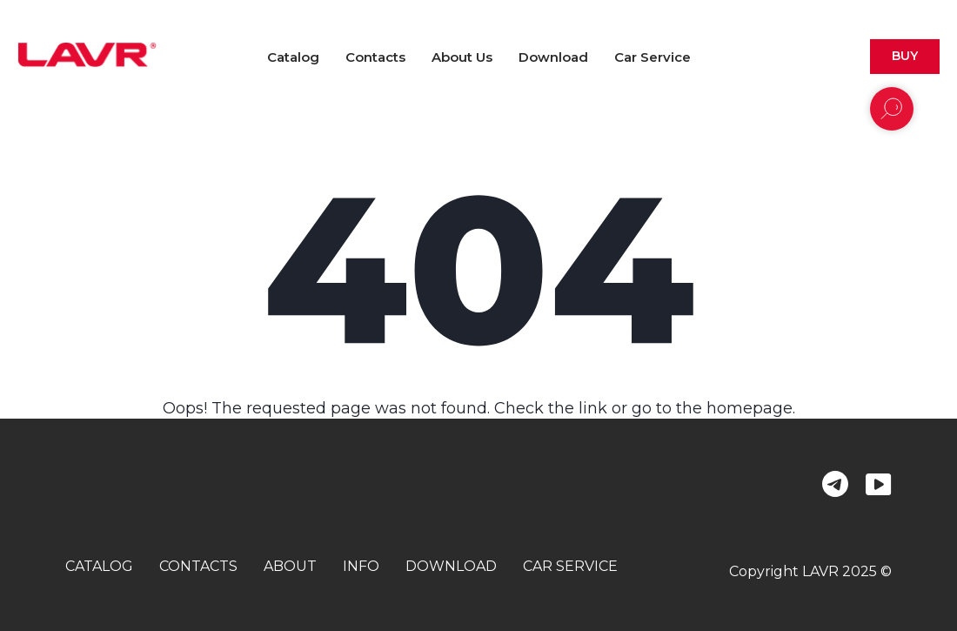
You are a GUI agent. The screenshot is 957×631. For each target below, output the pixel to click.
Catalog (293, 57)
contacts (198, 566)
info (361, 566)
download (451, 566)
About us (462, 57)
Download (553, 57)
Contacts (375, 57)
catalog (99, 566)
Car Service (652, 57)
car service (570, 566)
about (290, 566)
